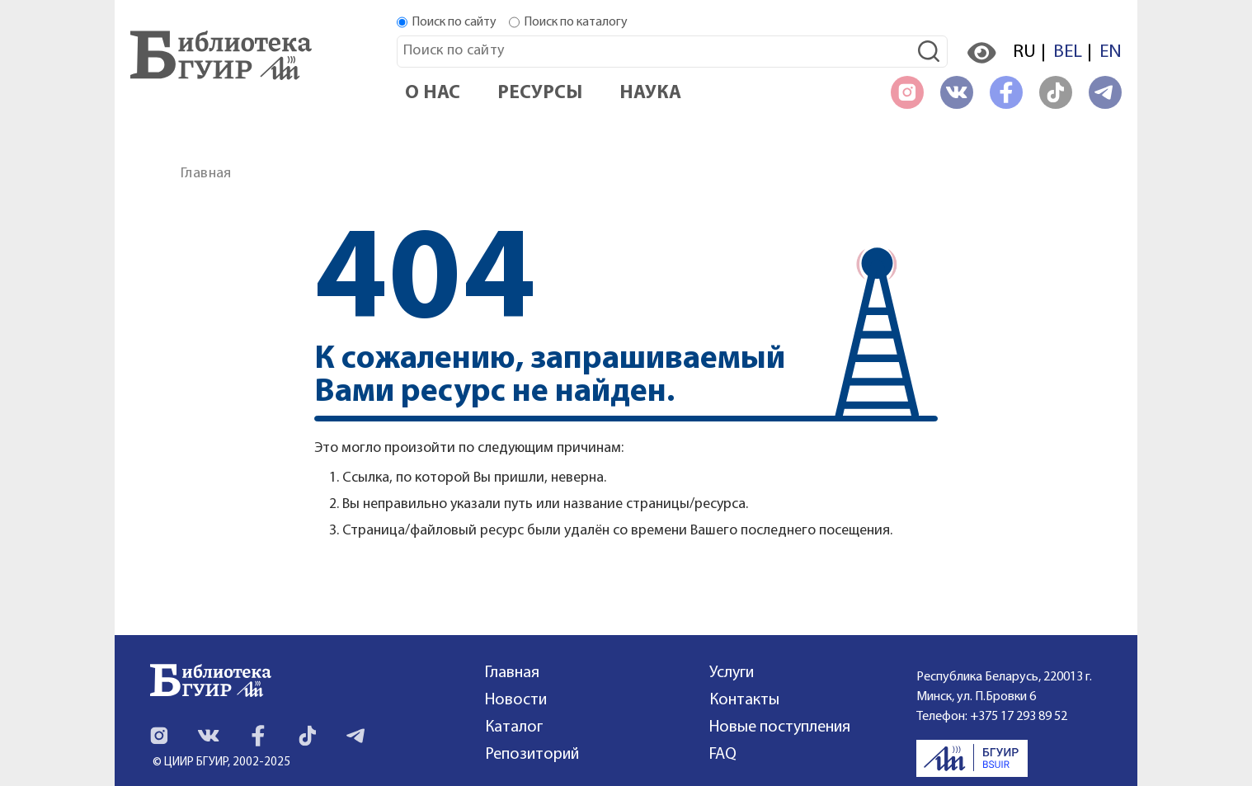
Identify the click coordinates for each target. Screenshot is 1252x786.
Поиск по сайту (454, 22)
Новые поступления (779, 727)
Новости (516, 700)
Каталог (514, 727)
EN (1110, 52)
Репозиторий (532, 754)
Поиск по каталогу (576, 22)
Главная (206, 173)
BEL (1067, 52)
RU (1024, 52)
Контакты (744, 700)
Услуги (731, 673)
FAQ (723, 754)
